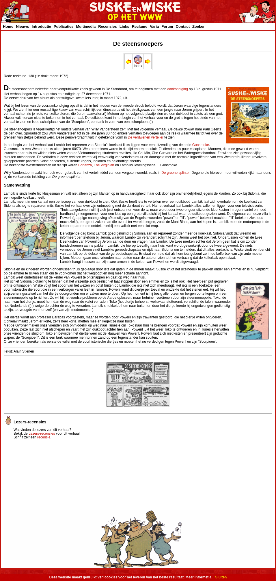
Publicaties (64, 26)
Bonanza (85, 165)
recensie (43, 437)
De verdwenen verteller (145, 137)
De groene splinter (175, 173)
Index (138, 64)
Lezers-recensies (42, 433)
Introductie (41, 26)
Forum (167, 26)
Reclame (139, 26)
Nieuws (22, 26)
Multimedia (86, 26)
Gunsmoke (200, 145)
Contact (183, 26)
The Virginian (104, 165)
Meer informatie (198, 577)
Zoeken (199, 26)
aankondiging (177, 89)
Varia (154, 26)
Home (8, 26)
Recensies (107, 26)
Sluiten (221, 577)
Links (124, 26)
